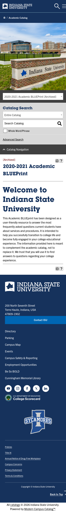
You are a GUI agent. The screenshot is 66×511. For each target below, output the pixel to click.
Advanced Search (13, 139)
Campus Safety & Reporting (21, 358)
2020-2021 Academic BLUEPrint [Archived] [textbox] (30, 96)
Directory (10, 331)
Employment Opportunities (21, 364)
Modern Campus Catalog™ (39, 509)
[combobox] (33, 96)
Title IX (8, 452)
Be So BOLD (12, 371)
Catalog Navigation (18, 149)
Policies (8, 446)
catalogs (15, 504)
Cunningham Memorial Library (23, 378)
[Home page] (4, 18)
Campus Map (13, 344)
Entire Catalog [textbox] (12, 115)
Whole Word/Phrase (19, 130)
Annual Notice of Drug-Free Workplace (23, 458)
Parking (9, 338)
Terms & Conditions (14, 475)
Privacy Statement (13, 470)
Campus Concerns (13, 464)
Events (9, 351)
